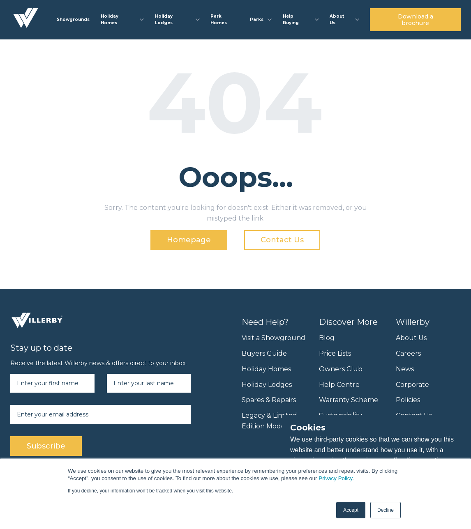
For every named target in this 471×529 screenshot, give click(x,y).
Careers (408, 353)
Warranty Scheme (348, 400)
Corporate (412, 385)
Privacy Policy (335, 478)
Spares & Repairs (269, 400)
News (405, 369)
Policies (408, 400)
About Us (411, 338)
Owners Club (340, 369)
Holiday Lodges (267, 385)
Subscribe (46, 446)
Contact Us (282, 239)
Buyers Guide (264, 353)
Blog (327, 338)
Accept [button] (350, 510)
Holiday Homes (266, 369)
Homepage (189, 239)
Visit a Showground (273, 338)
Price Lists (335, 353)
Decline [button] (385, 510)
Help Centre (339, 385)
